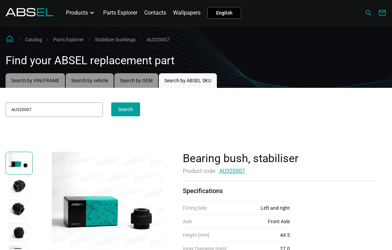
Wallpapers (187, 12)
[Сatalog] (368, 13)
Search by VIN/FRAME (35, 80)
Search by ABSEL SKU (187, 80)
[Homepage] (30, 14)
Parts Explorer (120, 12)
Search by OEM (136, 80)
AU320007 (232, 171)
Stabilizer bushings (115, 39)
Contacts (155, 12)
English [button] (224, 13)
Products (81, 13)
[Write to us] (382, 13)
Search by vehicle (89, 80)
